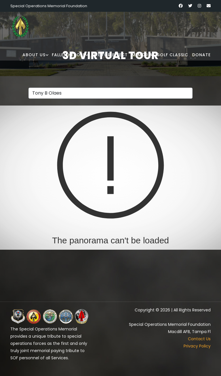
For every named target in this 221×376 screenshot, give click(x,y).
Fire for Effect (110, 55)
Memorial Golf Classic (160, 55)
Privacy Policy (197, 346)
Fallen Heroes (68, 55)
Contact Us (199, 339)
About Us (33, 55)
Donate (201, 55)
